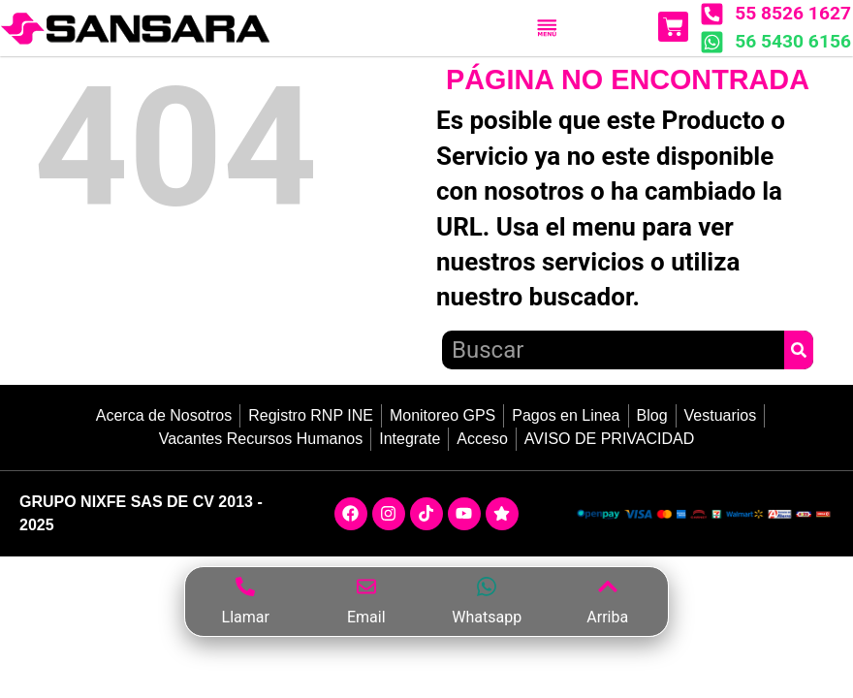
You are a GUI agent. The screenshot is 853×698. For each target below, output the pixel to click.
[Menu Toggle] (546, 27)
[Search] (798, 350)
